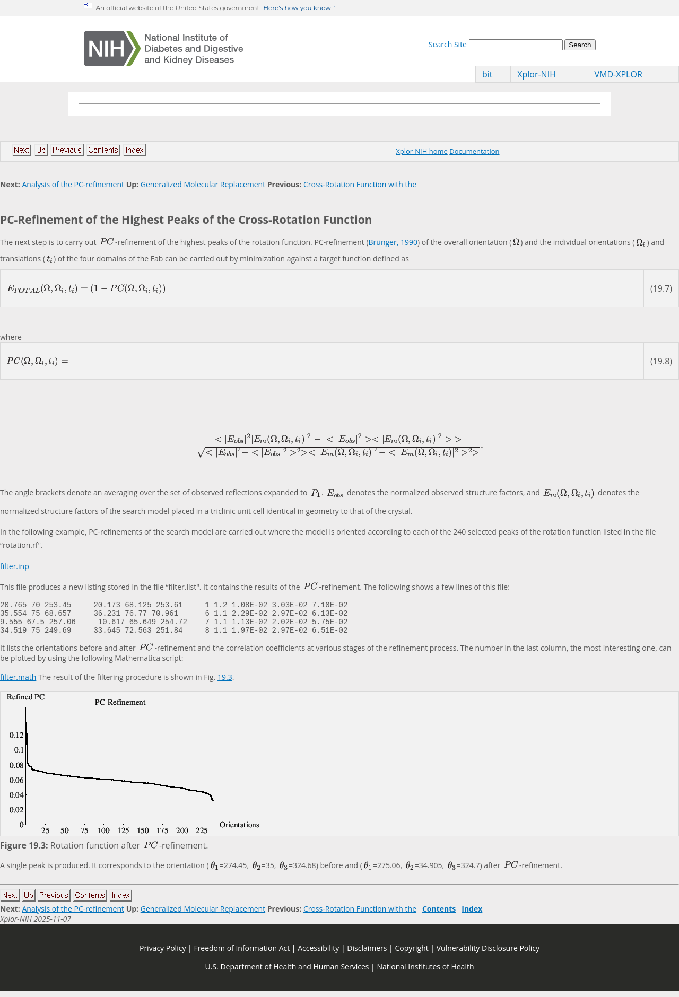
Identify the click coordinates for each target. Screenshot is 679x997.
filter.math (18, 683)
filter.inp (14, 566)
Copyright (411, 954)
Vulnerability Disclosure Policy (488, 954)
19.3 (224, 683)
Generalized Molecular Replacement (203, 184)
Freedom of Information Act (242, 954)
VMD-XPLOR (618, 74)
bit (487, 74)
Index (472, 915)
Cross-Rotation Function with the (359, 184)
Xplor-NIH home (422, 151)
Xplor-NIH (536, 74)
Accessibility (318, 954)
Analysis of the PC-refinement (73, 184)
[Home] (163, 49)
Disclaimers (367, 954)
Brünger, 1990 (393, 242)
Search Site (448, 44)
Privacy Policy (163, 954)
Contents (439, 915)
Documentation (474, 151)
